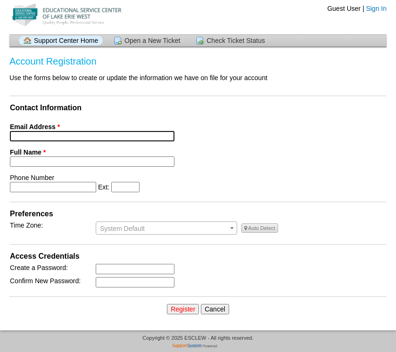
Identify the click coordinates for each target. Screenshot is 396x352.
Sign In (376, 8)
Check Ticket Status (235, 40)
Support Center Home (66, 40)
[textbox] (166, 228)
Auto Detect (259, 228)
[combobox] (166, 228)
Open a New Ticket (152, 40)
